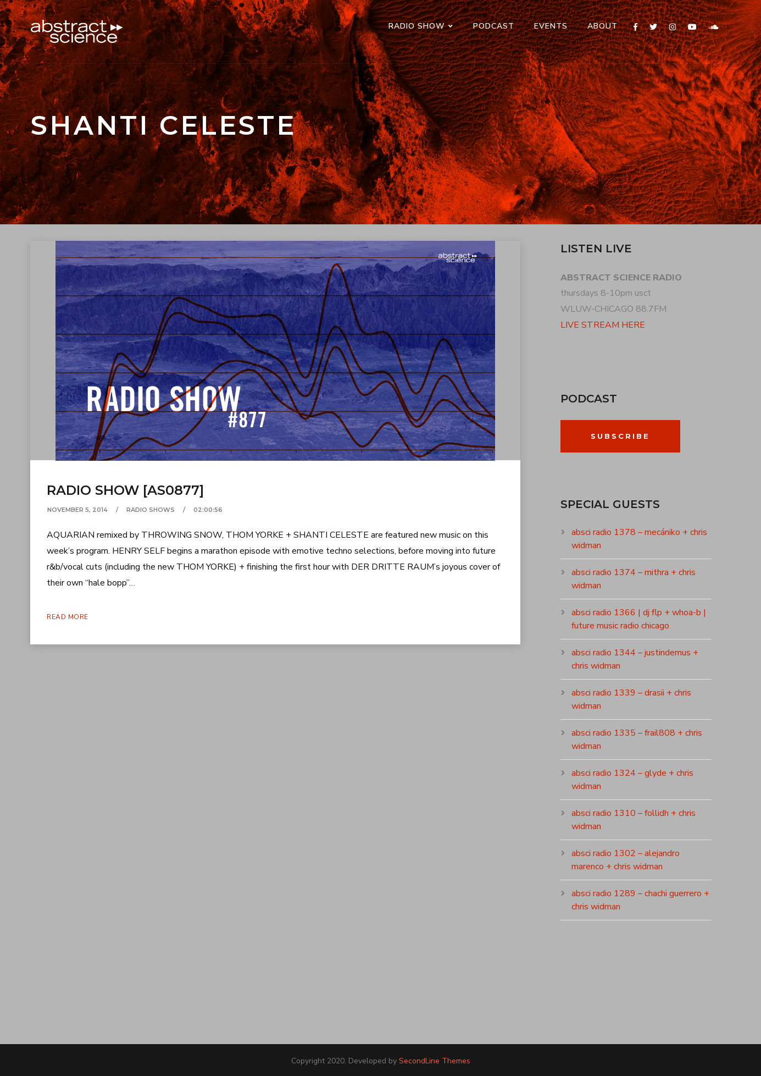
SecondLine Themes (434, 1061)
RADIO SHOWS (150, 510)
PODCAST (493, 26)
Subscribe (620, 436)
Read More (67, 617)
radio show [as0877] (125, 490)
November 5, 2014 (77, 510)
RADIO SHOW (416, 26)
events (551, 26)
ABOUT (602, 26)
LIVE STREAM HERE (602, 325)
